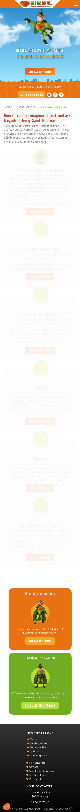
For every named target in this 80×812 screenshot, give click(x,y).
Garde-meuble (38, 747)
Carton (33, 739)
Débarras (35, 751)
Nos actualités (37, 763)
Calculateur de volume (41, 771)
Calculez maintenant (40, 705)
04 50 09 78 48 (31, 95)
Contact (33, 767)
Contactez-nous (40, 72)
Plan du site (35, 779)
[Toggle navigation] (76, 4)
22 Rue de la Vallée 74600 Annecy (40, 87)
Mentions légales (39, 775)
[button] (6, 806)
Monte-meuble (38, 743)
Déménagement (39, 755)
